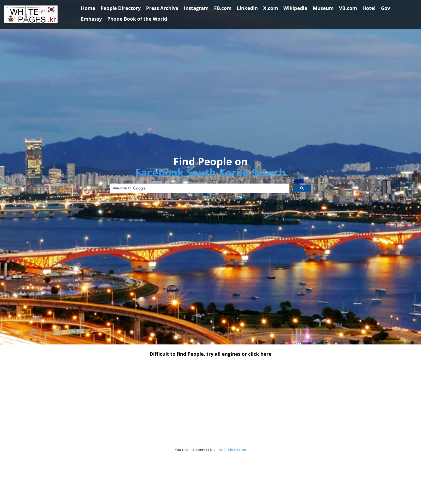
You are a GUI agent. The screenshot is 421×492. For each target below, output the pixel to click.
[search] (198, 188)
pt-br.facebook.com (230, 449)
